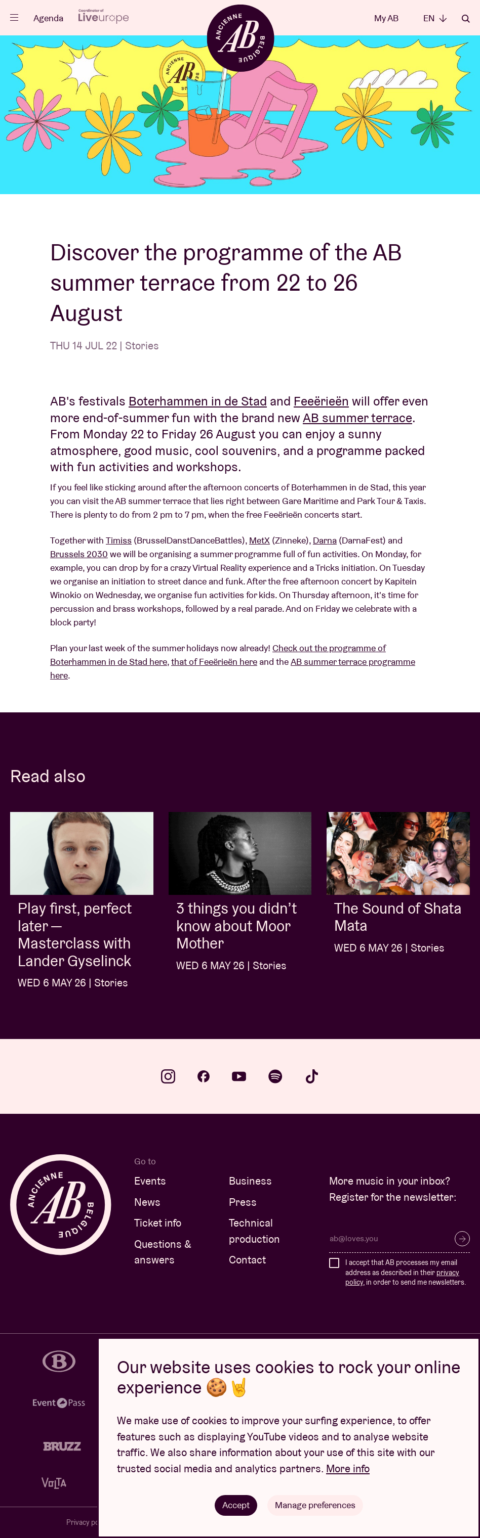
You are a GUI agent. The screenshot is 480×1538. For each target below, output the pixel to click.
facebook (203, 1076)
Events (150, 1181)
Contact (247, 1259)
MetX (259, 540)
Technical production (254, 1231)
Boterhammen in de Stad (198, 401)
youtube (239, 1076)
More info (348, 1468)
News (147, 1202)
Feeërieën (321, 401)
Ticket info (157, 1223)
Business (250, 1181)
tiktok (312, 1076)
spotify (275, 1076)
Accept (236, 1505)
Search (466, 19)
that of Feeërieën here (214, 661)
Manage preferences (315, 1505)
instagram (168, 1076)
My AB (386, 18)
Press (243, 1202)
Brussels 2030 (79, 554)
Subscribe (462, 1238)
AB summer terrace (357, 418)
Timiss (119, 540)
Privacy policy (87, 1522)
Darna (325, 540)
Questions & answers (162, 1252)
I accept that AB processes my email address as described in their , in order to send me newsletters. (405, 1272)
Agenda (48, 18)
